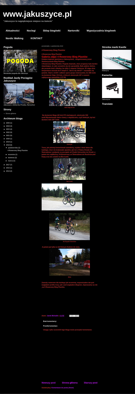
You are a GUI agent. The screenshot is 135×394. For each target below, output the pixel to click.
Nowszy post (49, 382)
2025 (8, 123)
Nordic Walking (14, 38)
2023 (8, 129)
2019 (8, 142)
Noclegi (31, 30)
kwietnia (11, 157)
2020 (8, 139)
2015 (8, 168)
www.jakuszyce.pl (37, 13)
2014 (8, 171)
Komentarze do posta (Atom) (62, 388)
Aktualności (12, 30)
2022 (8, 132)
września (11, 154)
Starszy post (90, 382)
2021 (8, 135)
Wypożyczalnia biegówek (101, 30)
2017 (8, 165)
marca (10, 161)
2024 (8, 126)
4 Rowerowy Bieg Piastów (18, 150)
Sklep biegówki (51, 30)
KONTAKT (36, 38)
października (13, 148)
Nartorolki (73, 30)
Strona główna (70, 382)
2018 (8, 145)
